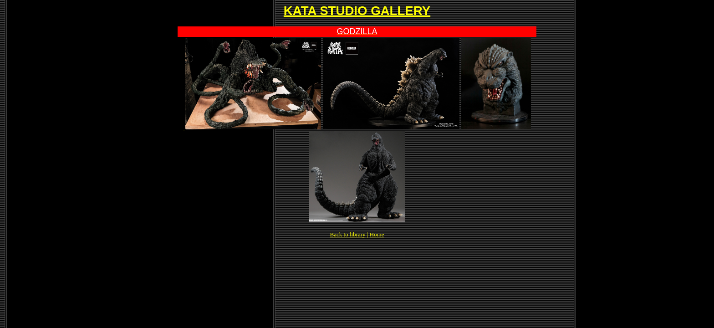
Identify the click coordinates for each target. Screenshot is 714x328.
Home (377, 234)
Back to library (348, 234)
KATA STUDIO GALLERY (357, 11)
